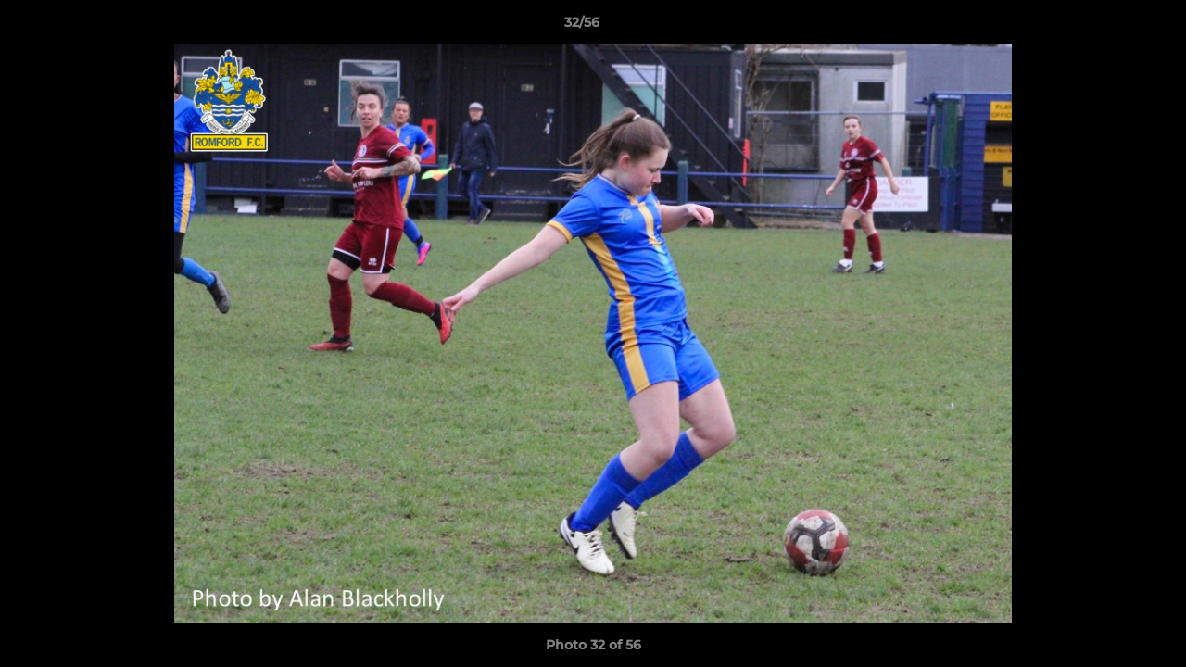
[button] (1108, 27)
